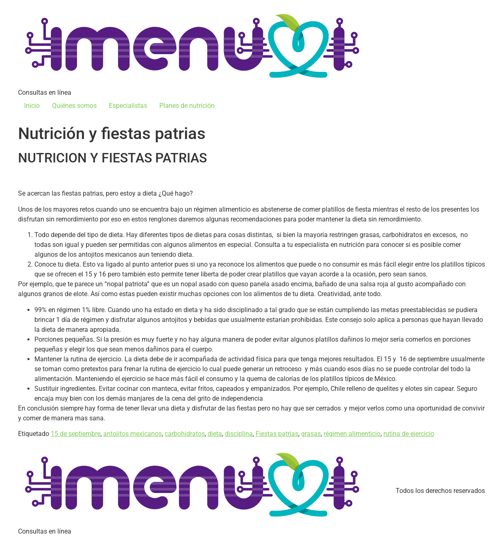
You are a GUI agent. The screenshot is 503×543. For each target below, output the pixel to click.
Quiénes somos (74, 106)
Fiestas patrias (277, 434)
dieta (215, 434)
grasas (311, 434)
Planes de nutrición (187, 106)
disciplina (239, 434)
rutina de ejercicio (408, 434)
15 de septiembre (75, 434)
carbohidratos (185, 434)
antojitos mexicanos (132, 434)
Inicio (32, 106)
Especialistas (128, 106)
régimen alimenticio (352, 434)
